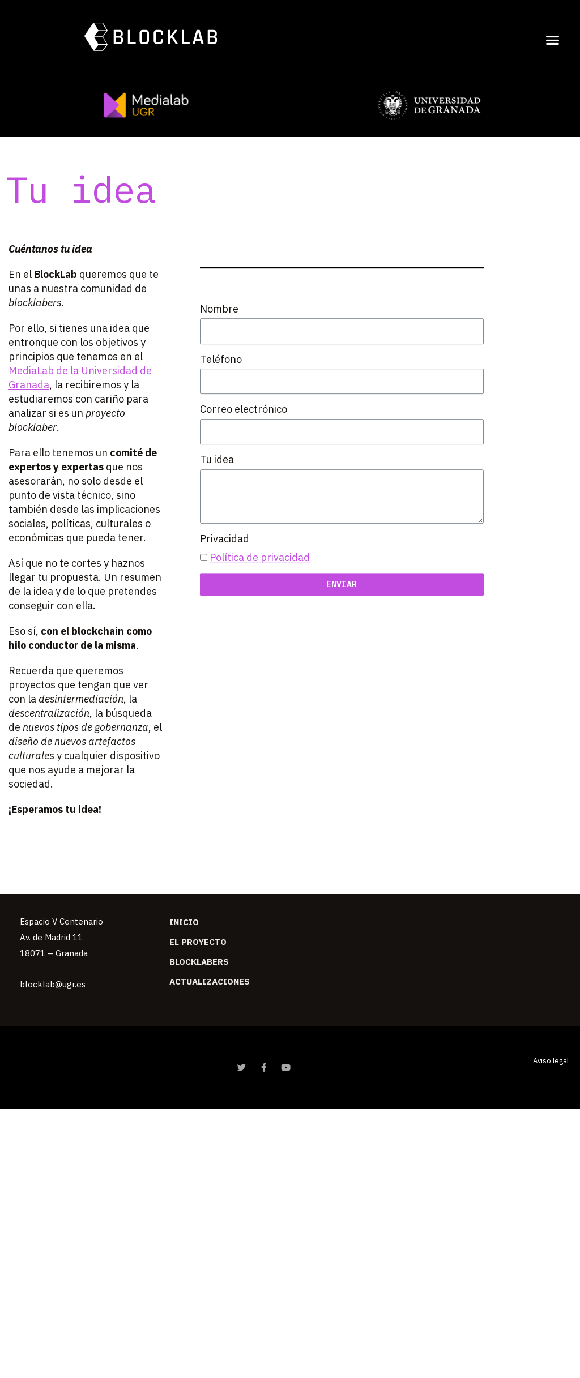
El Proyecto (198, 941)
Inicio (184, 922)
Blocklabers (199, 961)
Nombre (219, 348)
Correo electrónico (243, 449)
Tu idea (217, 499)
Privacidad (224, 578)
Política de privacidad (260, 597)
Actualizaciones (209, 981)
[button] (553, 39)
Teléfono (221, 398)
